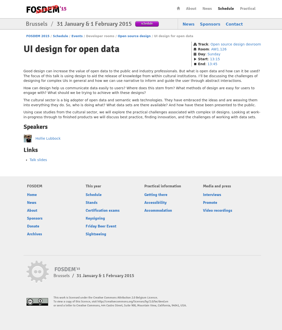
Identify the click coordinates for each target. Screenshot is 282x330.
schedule (147, 23)
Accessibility (155, 202)
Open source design (134, 36)
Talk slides (38, 160)
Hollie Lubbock (48, 138)
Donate (33, 226)
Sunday (214, 54)
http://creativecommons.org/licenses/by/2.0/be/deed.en (132, 301)
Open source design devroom (236, 44)
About (191, 8)
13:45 (212, 64)
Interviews (212, 194)
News (207, 8)
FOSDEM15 (46, 9)
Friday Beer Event (101, 226)
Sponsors (210, 24)
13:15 (215, 59)
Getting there (155, 194)
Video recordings (217, 210)
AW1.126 (219, 49)
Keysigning (95, 218)
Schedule (226, 8)
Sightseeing (96, 234)
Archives (34, 234)
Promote (210, 202)
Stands (91, 202)
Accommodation (158, 210)
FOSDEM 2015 (38, 36)
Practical (247, 8)
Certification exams (103, 210)
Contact (234, 24)
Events (77, 36)
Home (178, 8)
